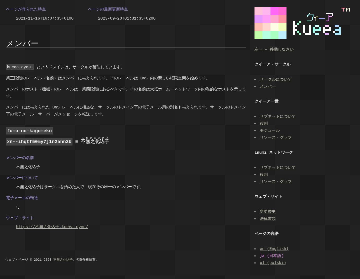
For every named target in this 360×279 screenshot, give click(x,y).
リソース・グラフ (276, 138)
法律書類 (268, 219)
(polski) (273, 263)
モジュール (270, 130)
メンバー (268, 86)
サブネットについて (278, 116)
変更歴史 (268, 212)
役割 (264, 123)
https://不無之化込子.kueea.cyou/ (52, 226)
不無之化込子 (63, 259)
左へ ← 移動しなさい (274, 49)
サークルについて (276, 79)
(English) (274, 249)
